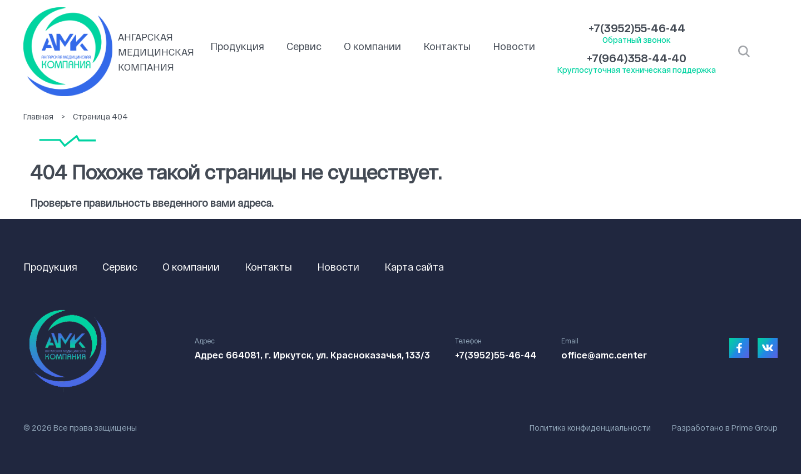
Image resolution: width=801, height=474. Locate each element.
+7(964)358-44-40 (636, 58)
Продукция (237, 46)
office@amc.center (604, 355)
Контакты (447, 46)
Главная (38, 116)
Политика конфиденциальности (590, 427)
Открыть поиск (744, 52)
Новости (514, 46)
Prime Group (754, 427)
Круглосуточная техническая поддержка (636, 69)
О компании (372, 46)
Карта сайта (414, 267)
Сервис (304, 46)
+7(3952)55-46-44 (637, 28)
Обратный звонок (636, 39)
